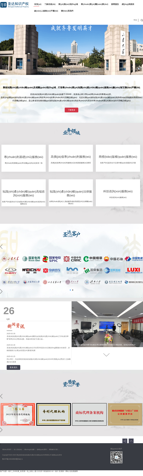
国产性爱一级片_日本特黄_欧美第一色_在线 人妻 (18, 471)
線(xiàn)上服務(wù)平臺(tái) (46, 11)
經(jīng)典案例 (128, 4)
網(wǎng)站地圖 (29, 449)
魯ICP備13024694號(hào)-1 (12, 459)
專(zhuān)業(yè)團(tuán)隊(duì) (94, 4)
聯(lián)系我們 (67, 11)
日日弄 (39, 471)
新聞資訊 (115, 4)
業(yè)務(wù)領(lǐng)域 (68, 4)
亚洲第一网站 (64, 471)
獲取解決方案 (53, 449)
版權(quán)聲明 (42, 449)
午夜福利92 (46, 471)
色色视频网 (73, 471)
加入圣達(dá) (18, 449)
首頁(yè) (37, 4)
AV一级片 (55, 471)
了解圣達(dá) (49, 4)
